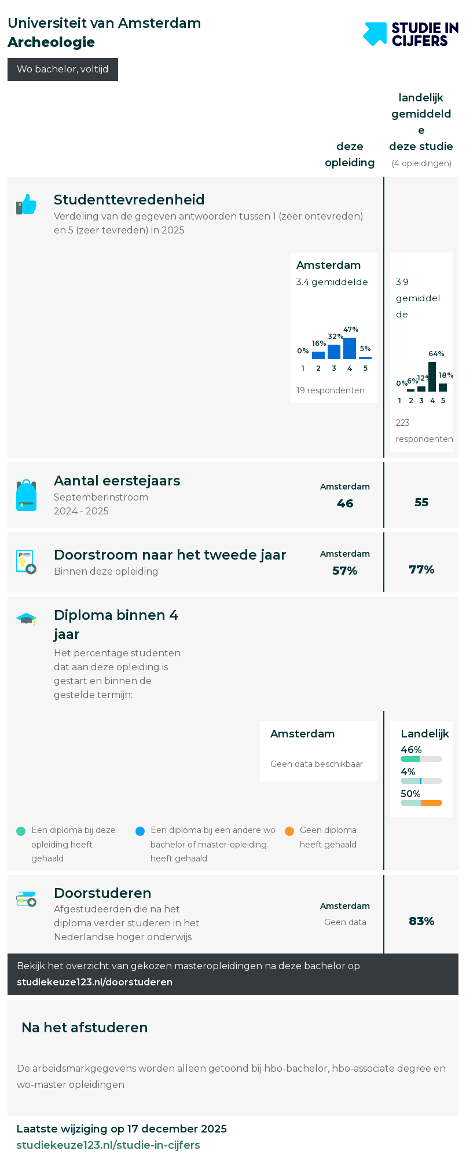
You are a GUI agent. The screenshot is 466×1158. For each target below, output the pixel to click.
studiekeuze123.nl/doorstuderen (95, 982)
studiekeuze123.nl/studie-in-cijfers (108, 1145)
